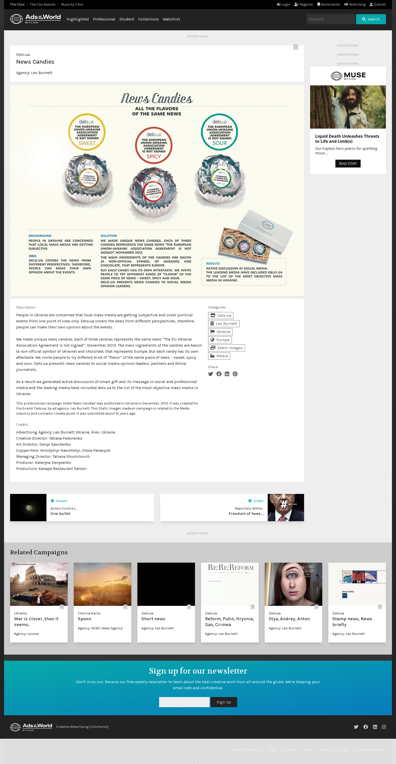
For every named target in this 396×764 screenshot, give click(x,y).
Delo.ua (23, 54)
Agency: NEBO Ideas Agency (100, 628)
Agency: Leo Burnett (157, 628)
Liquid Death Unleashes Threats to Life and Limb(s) (347, 138)
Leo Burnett (41, 72)
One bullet (60, 513)
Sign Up (224, 702)
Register (303, 4)
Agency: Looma (26, 634)
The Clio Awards (43, 4)
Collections (148, 19)
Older (256, 500)
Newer (59, 500)
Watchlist (171, 19)
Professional (104, 19)
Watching (354, 4)
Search (371, 19)
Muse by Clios (72, 4)
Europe (220, 339)
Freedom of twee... (246, 513)
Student (126, 19)
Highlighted (78, 19)
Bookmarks (328, 4)
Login (283, 4)
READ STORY (348, 163)
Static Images (226, 347)
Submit (377, 4)
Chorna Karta (89, 613)
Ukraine (220, 331)
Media (219, 355)
